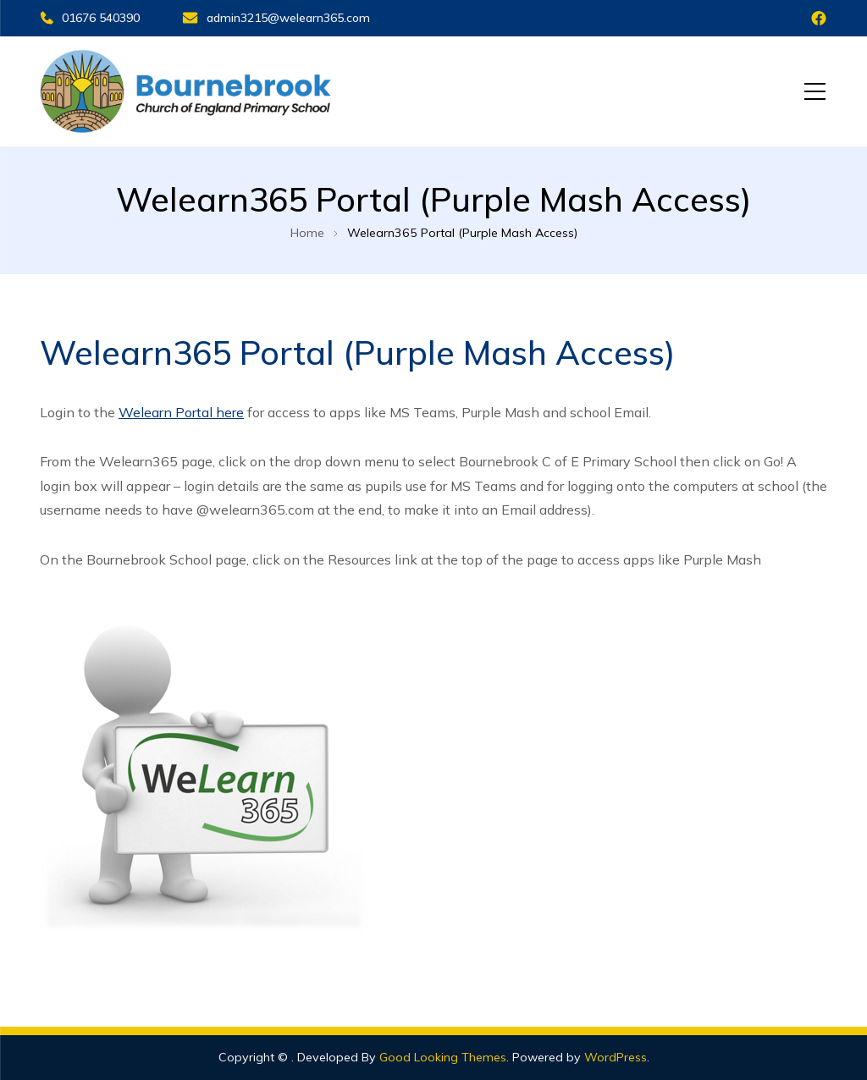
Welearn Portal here (181, 412)
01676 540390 (90, 17)
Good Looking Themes (442, 1057)
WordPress (615, 1057)
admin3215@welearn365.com (276, 17)
